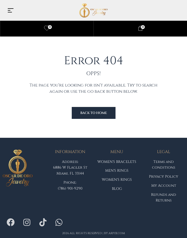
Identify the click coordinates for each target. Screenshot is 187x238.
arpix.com (117, 233)
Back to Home (93, 113)
